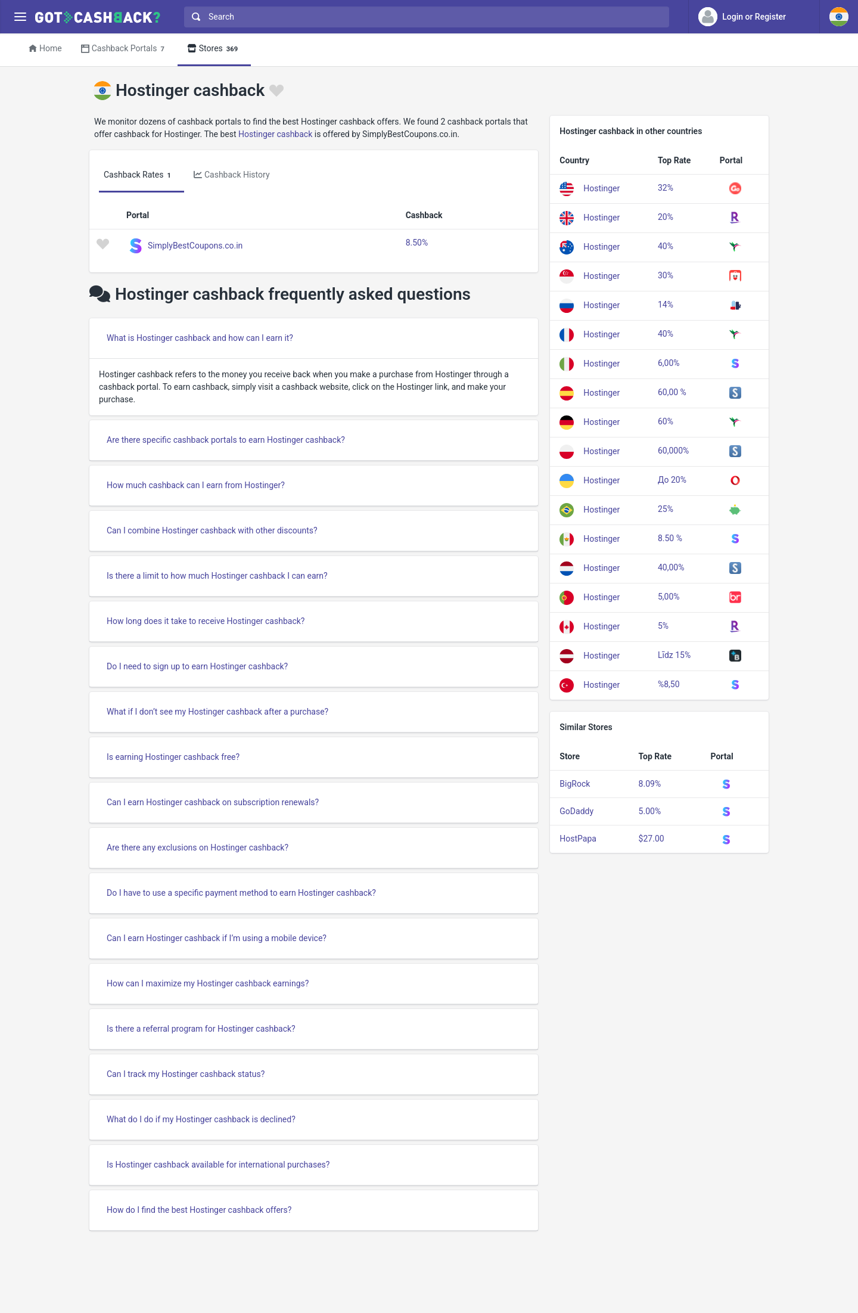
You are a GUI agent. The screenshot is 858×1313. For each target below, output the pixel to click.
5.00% (650, 811)
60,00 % (672, 392)
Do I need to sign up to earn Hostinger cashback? (197, 666)
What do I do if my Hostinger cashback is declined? (201, 1119)
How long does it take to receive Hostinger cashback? (205, 621)
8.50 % (670, 538)
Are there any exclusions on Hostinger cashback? (197, 847)
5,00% (669, 596)
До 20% (672, 480)
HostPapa (577, 838)
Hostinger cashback (275, 134)
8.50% (417, 242)
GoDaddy (576, 811)
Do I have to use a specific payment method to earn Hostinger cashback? (241, 893)
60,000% (673, 450)
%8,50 (669, 684)
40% (665, 246)
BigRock (574, 784)
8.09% (650, 784)
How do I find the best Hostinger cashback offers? (199, 1210)
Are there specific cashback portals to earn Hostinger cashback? (226, 440)
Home (45, 48)
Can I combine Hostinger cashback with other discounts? (212, 530)
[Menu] (20, 17)
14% (665, 304)
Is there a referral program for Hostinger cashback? (201, 1028)
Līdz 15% (674, 655)
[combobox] (423, 17)
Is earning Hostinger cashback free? (173, 757)
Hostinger (601, 188)
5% (663, 626)
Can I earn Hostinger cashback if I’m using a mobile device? (217, 938)
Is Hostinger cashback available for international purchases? (218, 1164)
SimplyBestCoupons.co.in (195, 245)
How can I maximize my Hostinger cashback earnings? (208, 983)
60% (665, 421)
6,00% (669, 363)
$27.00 (651, 838)
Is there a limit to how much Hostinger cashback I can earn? (217, 576)
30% (665, 275)
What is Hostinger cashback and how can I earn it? (200, 338)
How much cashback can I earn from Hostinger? (196, 485)
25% (665, 509)
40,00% (671, 567)
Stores (214, 49)
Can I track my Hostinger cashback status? (186, 1074)
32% (665, 188)
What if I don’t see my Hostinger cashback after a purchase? (217, 711)
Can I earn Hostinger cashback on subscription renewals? (213, 802)
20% (665, 217)
